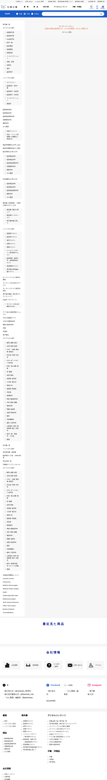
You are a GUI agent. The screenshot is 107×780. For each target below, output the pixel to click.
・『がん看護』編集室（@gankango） (18, 697)
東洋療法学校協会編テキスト (32, 747)
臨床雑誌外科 (8, 741)
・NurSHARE (51, 699)
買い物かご (103, 8)
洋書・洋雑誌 (77, 7)
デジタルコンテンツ (60, 7)
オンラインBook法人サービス (59, 731)
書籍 (5, 715)
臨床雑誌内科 (8, 738)
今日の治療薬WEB (55, 742)
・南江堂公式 (50, 692)
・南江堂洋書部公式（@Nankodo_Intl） (19, 694)
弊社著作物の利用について (65, 1)
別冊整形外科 (8, 746)
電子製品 (52, 762)
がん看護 (7, 751)
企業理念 (7, 777)
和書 (20, 14)
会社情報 (90, 1)
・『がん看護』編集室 (71, 692)
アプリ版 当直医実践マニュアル (59, 736)
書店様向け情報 (79, 1)
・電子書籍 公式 (91, 692)
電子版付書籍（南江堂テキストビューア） (63, 723)
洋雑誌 (36, 14)
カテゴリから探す (10, 723)
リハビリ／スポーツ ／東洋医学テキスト (29, 735)
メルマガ (91, 8)
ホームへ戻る (67, 32)
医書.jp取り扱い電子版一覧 (58, 721)
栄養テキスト (27, 729)
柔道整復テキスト (29, 744)
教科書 (25, 715)
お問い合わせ (29, 1)
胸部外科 (7, 749)
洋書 (28, 14)
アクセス (98, 665)
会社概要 (14, 665)
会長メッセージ (9, 774)
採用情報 (99, 1)
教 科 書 (46, 7)
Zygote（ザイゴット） (56, 734)
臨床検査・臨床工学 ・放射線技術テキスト (30, 741)
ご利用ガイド (19, 1)
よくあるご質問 (39, 1)
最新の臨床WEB (54, 744)
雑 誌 (36, 7)
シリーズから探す (10, 726)
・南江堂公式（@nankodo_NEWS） (17, 691)
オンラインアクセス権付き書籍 (59, 726)
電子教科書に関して (29, 750)
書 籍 (26, 7)
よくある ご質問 (56, 665)
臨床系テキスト (28, 723)
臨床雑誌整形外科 (10, 744)
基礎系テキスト (28, 721)
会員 (97, 8)
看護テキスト (27, 731)
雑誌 (5, 733)
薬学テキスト (27, 726)
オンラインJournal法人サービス (59, 729)
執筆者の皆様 (52, 1)
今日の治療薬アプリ (56, 739)
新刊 (5, 721)
